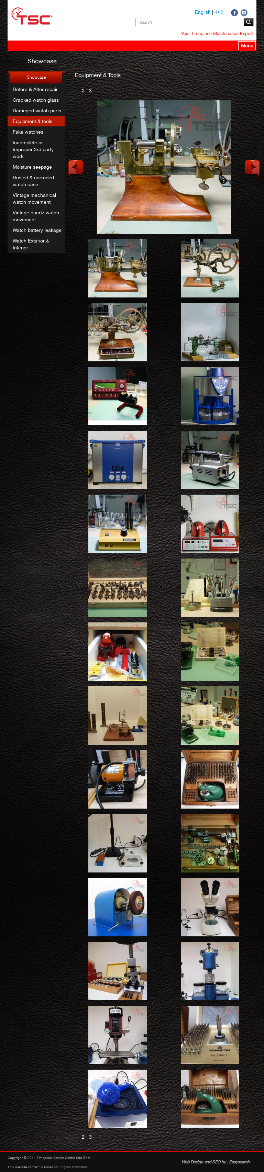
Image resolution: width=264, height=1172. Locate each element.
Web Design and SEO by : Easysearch (216, 1162)
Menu (247, 45)
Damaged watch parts (37, 110)
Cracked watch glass (36, 100)
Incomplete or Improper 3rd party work (33, 149)
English (203, 12)
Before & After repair (35, 89)
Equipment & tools (32, 121)
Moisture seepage (32, 167)
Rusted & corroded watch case (33, 181)
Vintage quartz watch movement (36, 216)
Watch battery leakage (37, 230)
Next (252, 169)
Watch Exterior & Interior (31, 244)
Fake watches (28, 132)
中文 (219, 12)
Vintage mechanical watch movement (34, 198)
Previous (75, 169)
